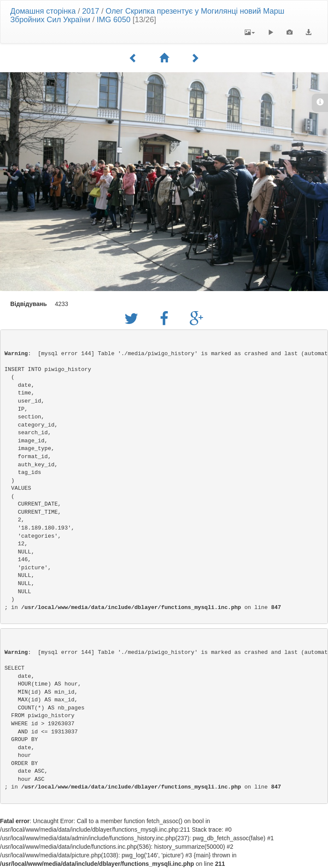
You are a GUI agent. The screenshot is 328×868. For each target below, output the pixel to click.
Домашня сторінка (43, 11)
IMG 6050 (113, 19)
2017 (90, 11)
